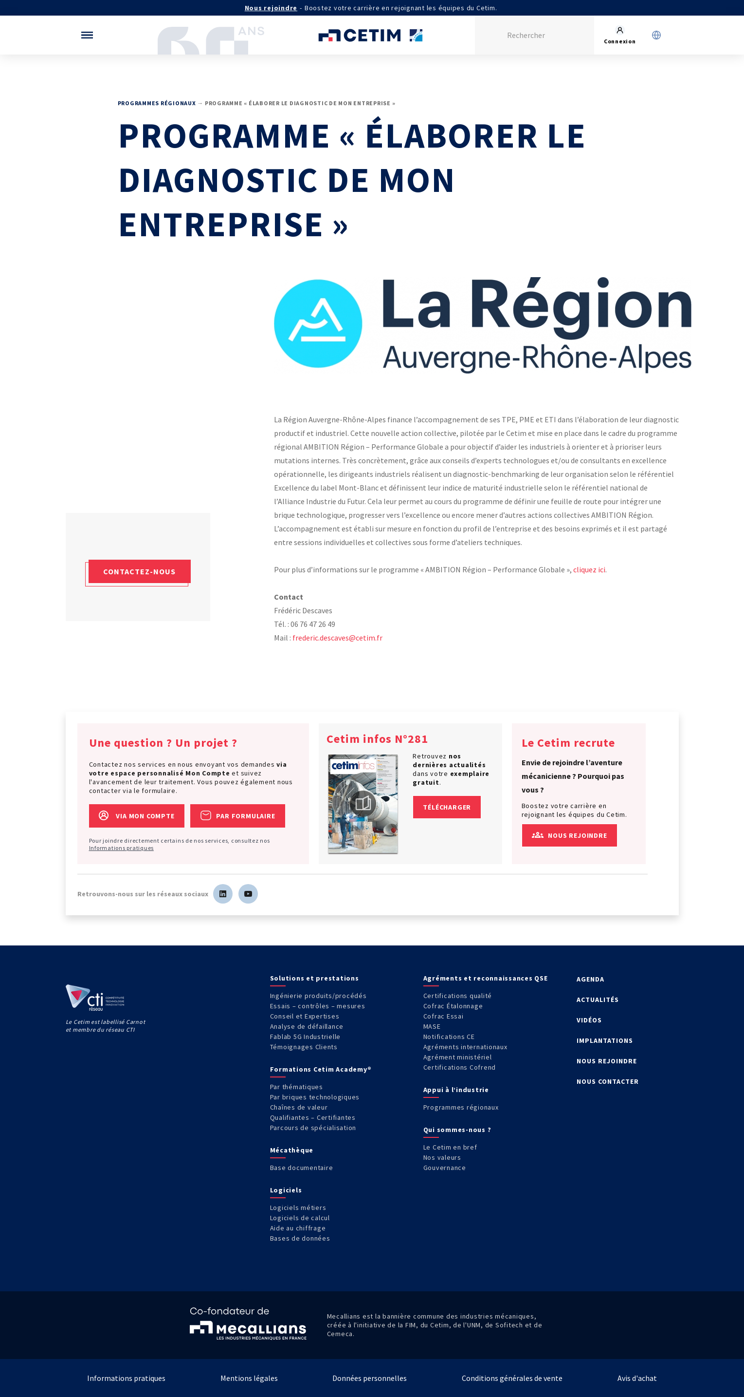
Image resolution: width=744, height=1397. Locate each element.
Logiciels (286, 1190)
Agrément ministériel (457, 1057)
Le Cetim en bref (450, 1147)
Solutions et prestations (314, 978)
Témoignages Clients (304, 1046)
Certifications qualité (457, 995)
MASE (432, 1026)
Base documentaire (301, 1167)
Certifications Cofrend (459, 1067)
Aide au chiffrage (298, 1228)
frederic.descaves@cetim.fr (337, 637)
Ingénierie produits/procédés (318, 995)
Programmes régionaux (157, 103)
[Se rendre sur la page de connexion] (620, 35)
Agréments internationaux (465, 1046)
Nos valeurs (442, 1157)
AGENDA (590, 979)
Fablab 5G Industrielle (305, 1036)
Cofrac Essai (443, 1016)
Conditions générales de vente (512, 1378)
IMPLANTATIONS (605, 1040)
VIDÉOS (589, 1020)
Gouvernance (444, 1167)
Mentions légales (249, 1378)
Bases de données (300, 1238)
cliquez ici (589, 569)
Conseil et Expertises (305, 1016)
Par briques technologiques (315, 1097)
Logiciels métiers (298, 1207)
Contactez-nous (139, 571)
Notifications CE (449, 1036)
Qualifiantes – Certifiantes (313, 1117)
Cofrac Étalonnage (453, 1005)
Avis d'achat (637, 1378)
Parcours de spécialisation (313, 1127)
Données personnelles (369, 1378)
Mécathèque (292, 1150)
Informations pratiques (121, 847)
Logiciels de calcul (300, 1217)
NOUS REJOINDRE (607, 1061)
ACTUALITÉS (598, 999)
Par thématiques (296, 1086)
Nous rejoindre (271, 7)
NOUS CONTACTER (608, 1081)
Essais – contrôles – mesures (317, 1005)
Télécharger (447, 807)
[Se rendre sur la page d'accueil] (372, 35)
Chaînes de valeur (299, 1107)
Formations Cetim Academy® (321, 1069)
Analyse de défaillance (307, 1026)
